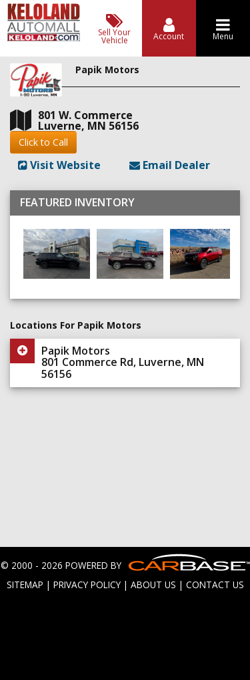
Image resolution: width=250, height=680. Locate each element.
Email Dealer (169, 165)
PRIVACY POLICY (87, 584)
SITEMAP (25, 584)
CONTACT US (215, 584)
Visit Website (59, 165)
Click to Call (43, 142)
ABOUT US (153, 584)
